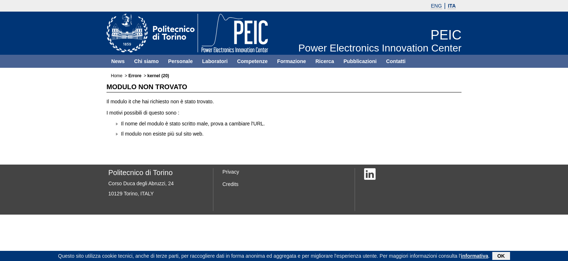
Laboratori (214, 61)
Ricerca (325, 61)
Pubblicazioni (360, 61)
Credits (230, 184)
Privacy (230, 172)
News (118, 61)
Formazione (291, 61)
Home (116, 75)
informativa (474, 257)
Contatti (396, 61)
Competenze (252, 61)
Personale (180, 61)
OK (501, 257)
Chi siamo (146, 61)
